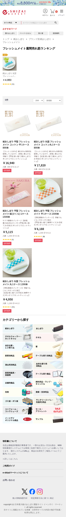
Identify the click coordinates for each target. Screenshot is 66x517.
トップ (6, 39)
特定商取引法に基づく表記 (42, 498)
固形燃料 (56, 33)
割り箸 (40, 33)
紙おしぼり (18, 39)
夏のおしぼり (10, 33)
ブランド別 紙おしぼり (40, 39)
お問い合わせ (9, 480)
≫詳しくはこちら (10, 459)
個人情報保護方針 (20, 498)
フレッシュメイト (11, 42)
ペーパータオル (25, 33)
